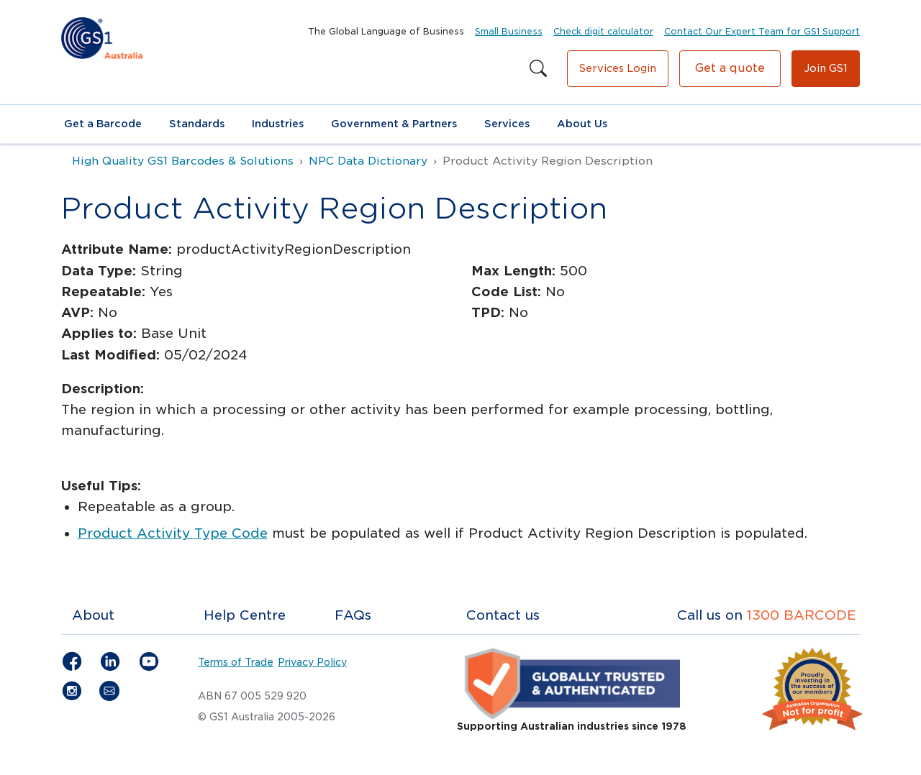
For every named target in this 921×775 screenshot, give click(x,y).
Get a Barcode (103, 123)
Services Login (617, 68)
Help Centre (245, 615)
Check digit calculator (603, 31)
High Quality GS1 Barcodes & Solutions (183, 161)
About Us (582, 123)
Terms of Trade (235, 662)
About (93, 615)
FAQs (353, 615)
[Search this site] (538, 69)
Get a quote (730, 68)
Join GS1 (826, 68)
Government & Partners (394, 123)
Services (507, 123)
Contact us (503, 615)
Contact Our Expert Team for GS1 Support (762, 31)
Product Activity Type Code (173, 533)
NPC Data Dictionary (368, 161)
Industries (278, 123)
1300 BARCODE (801, 615)
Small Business (509, 31)
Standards (196, 123)
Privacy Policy (312, 662)
